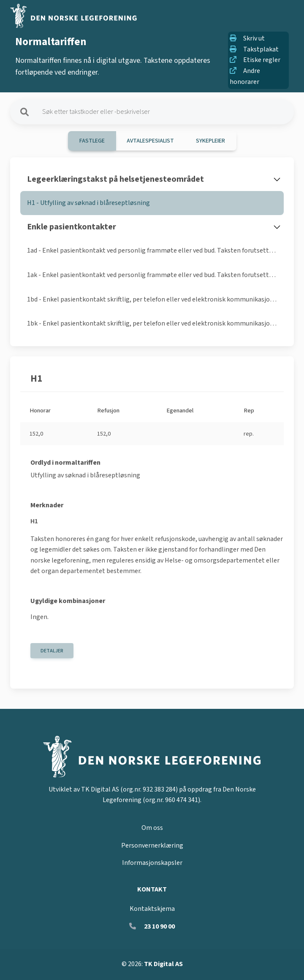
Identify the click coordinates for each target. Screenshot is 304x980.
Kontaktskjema (152, 908)
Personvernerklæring (152, 845)
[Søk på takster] (162, 111)
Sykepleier (210, 141)
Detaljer (52, 650)
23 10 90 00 (159, 926)
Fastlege (92, 141)
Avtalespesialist (150, 141)
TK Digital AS (163, 964)
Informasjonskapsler (152, 862)
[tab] (152, 203)
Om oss (152, 827)
